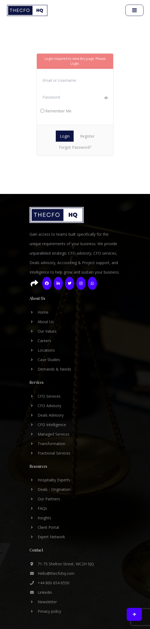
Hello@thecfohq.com (52, 573)
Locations (42, 350)
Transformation (47, 443)
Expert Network (47, 536)
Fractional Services (50, 453)
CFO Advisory (45, 405)
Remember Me (56, 111)
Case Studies (45, 359)
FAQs (38, 508)
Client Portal (44, 527)
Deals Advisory (47, 415)
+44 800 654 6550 (49, 582)
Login (74, 63)
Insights (40, 517)
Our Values (43, 331)
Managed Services (50, 434)
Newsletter (43, 601)
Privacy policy (45, 611)
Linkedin (41, 592)
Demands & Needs (50, 369)
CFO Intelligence (48, 424)
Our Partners (45, 498)
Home (39, 312)
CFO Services (45, 396)
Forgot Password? (75, 147)
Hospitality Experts (50, 479)
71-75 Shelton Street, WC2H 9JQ (62, 563)
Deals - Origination (50, 489)
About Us (42, 321)
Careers (40, 340)
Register (87, 136)
